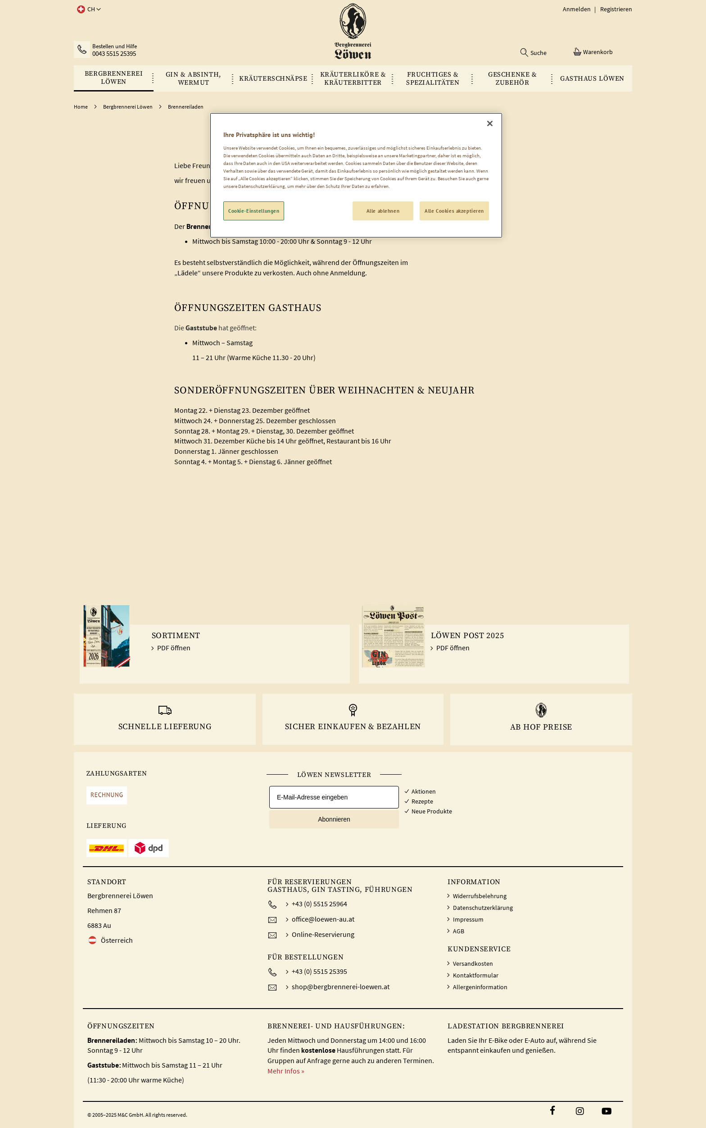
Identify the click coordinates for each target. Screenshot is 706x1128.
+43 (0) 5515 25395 (319, 971)
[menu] (353, 78)
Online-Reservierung (323, 934)
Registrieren (616, 9)
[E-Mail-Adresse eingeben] (334, 797)
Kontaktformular (475, 975)
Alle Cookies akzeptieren (454, 210)
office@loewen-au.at (323, 918)
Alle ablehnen (383, 210)
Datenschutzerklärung (483, 908)
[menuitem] (114, 77)
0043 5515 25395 (114, 53)
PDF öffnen (173, 647)
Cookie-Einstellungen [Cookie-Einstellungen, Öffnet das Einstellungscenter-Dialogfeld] (253, 210)
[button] (87, 9)
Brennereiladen (186, 106)
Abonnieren (334, 819)
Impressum (468, 919)
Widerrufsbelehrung (480, 896)
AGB (458, 931)
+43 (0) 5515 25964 (319, 903)
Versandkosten (473, 963)
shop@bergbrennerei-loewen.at (340, 986)
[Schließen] (490, 123)
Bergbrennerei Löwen (128, 106)
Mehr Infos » (285, 1070)
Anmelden (577, 9)
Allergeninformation (480, 987)
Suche (538, 53)
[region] (356, 175)
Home (81, 106)
